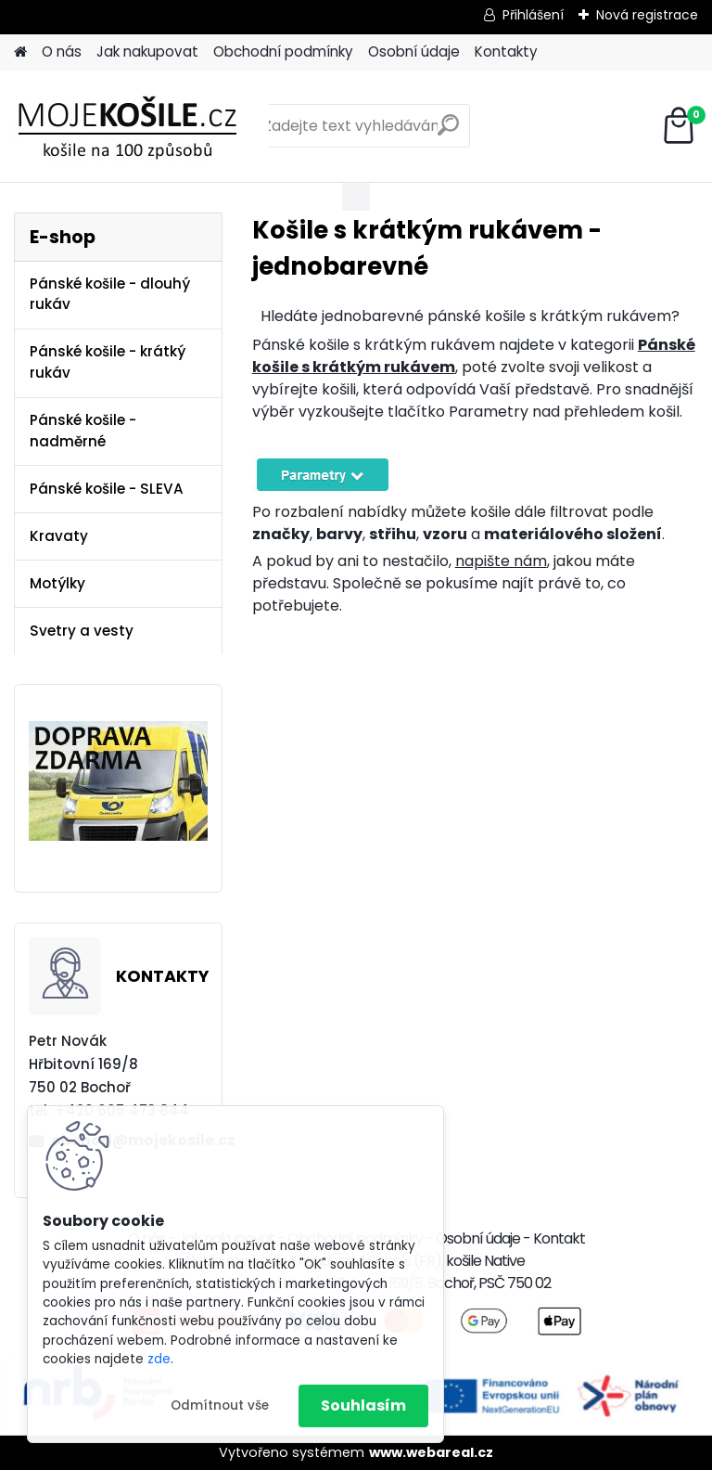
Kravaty (59, 536)
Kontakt (559, 1238)
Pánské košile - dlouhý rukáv (110, 294)
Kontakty (506, 51)
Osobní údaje (414, 51)
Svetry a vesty (82, 630)
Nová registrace (647, 15)
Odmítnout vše (220, 1405)
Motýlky (57, 583)
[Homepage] (20, 52)
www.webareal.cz (431, 1452)
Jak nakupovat (147, 51)
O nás (62, 51)
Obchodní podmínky (283, 51)
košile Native (485, 1260)
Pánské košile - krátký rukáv (107, 362)
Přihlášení (533, 15)
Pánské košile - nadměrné (83, 430)
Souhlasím (363, 1405)
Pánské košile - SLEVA (107, 488)
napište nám (501, 561)
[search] (448, 132)
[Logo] (141, 126)
